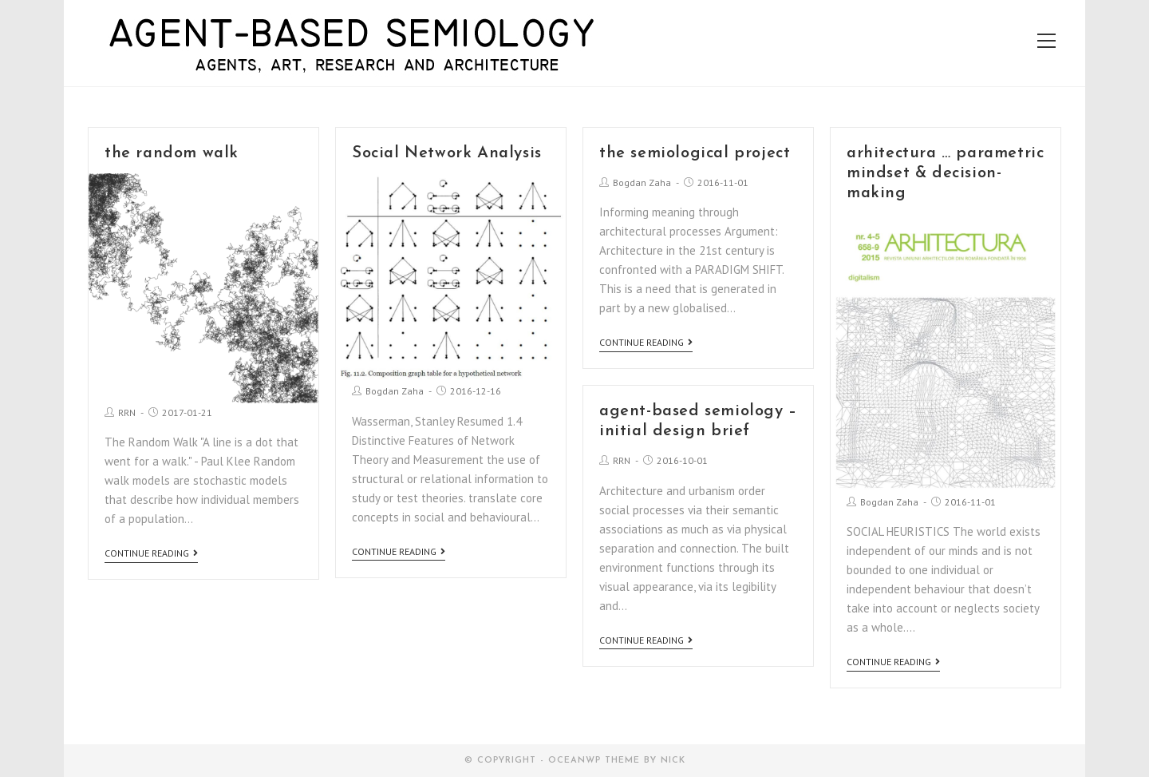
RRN (127, 412)
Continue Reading (151, 553)
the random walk (172, 153)
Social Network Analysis (447, 153)
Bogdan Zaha (394, 391)
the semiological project (694, 153)
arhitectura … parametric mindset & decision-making (945, 173)
